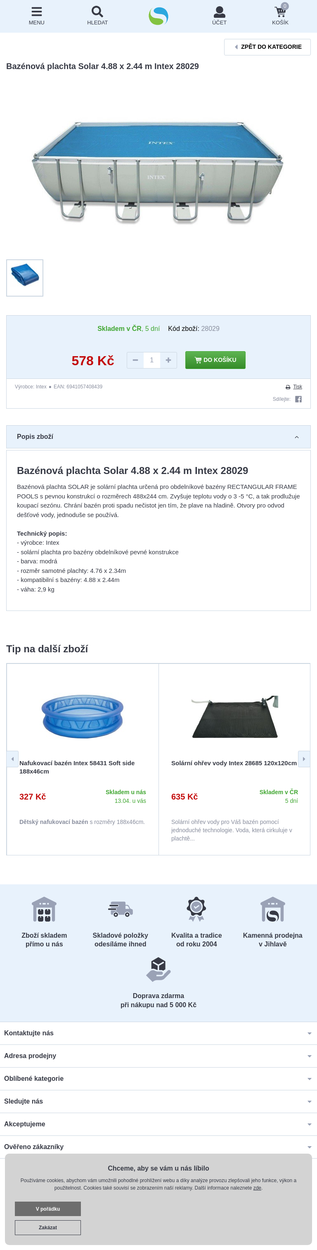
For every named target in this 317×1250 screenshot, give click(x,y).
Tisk (293, 387)
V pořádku (48, 1209)
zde (257, 1188)
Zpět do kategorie (267, 47)
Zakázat (48, 1228)
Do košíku (215, 360)
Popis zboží (158, 436)
